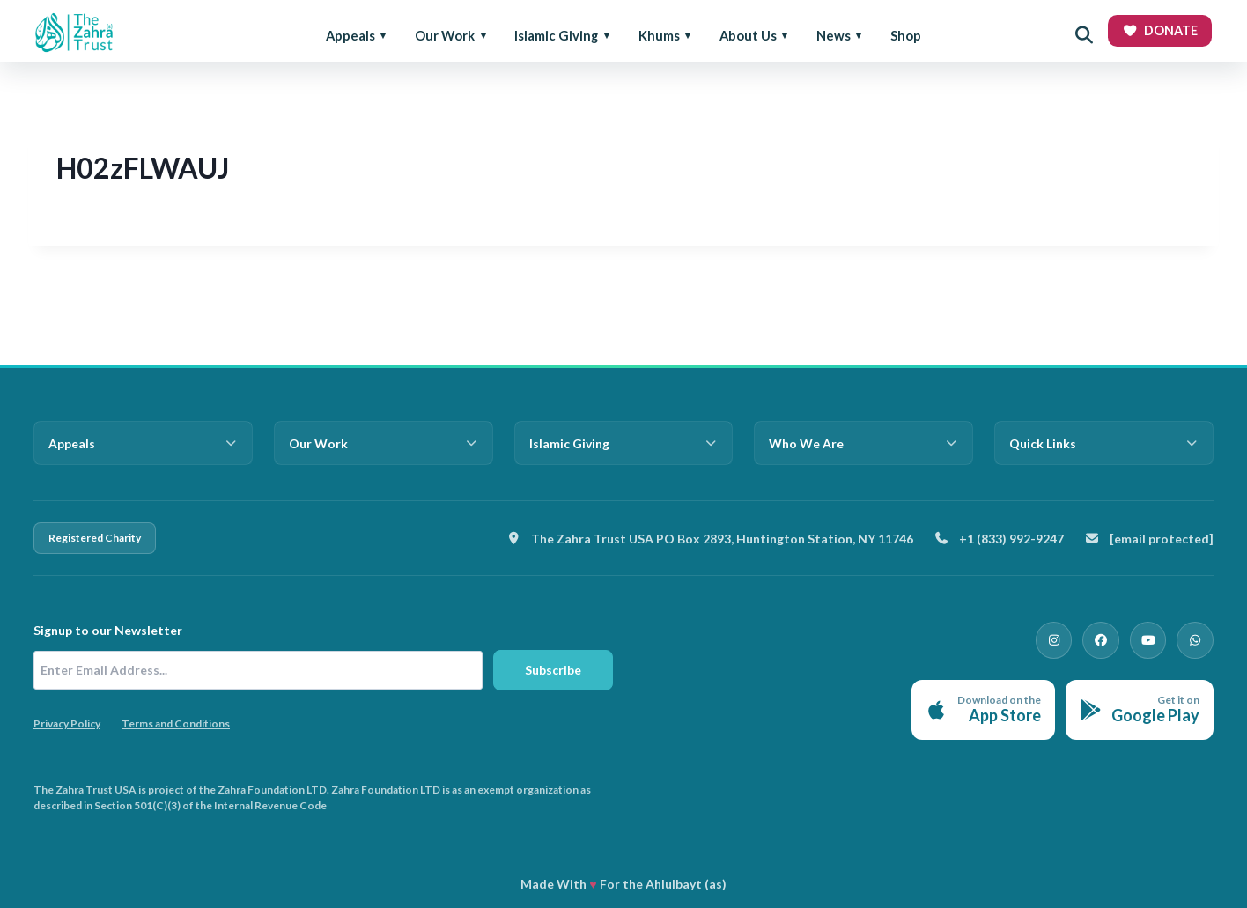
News (833, 35)
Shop (905, 35)
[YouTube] (1155, 637)
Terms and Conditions (176, 723)
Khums (659, 35)
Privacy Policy (66, 723)
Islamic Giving (556, 35)
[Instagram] (1071, 637)
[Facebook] (1113, 637)
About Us (748, 35)
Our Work (445, 35)
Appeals (350, 35)
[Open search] (1084, 35)
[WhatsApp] (1198, 637)
